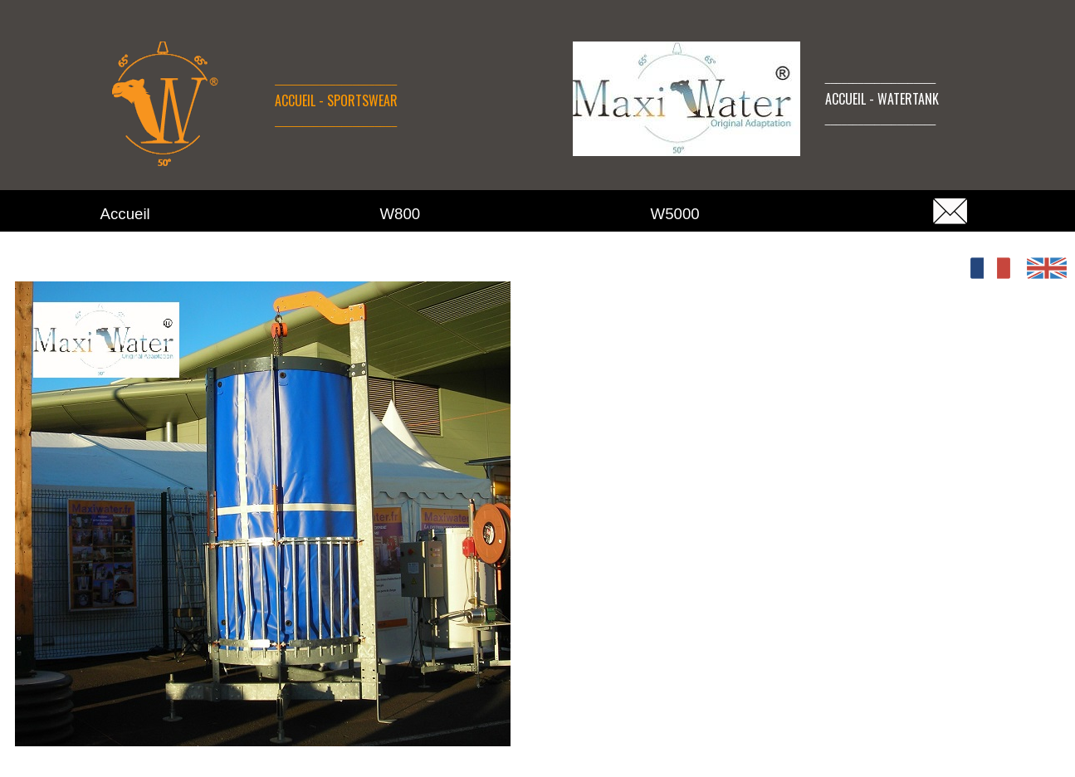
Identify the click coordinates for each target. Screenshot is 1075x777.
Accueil (125, 213)
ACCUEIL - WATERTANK (882, 99)
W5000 (675, 213)
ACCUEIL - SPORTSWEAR (336, 100)
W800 (400, 213)
